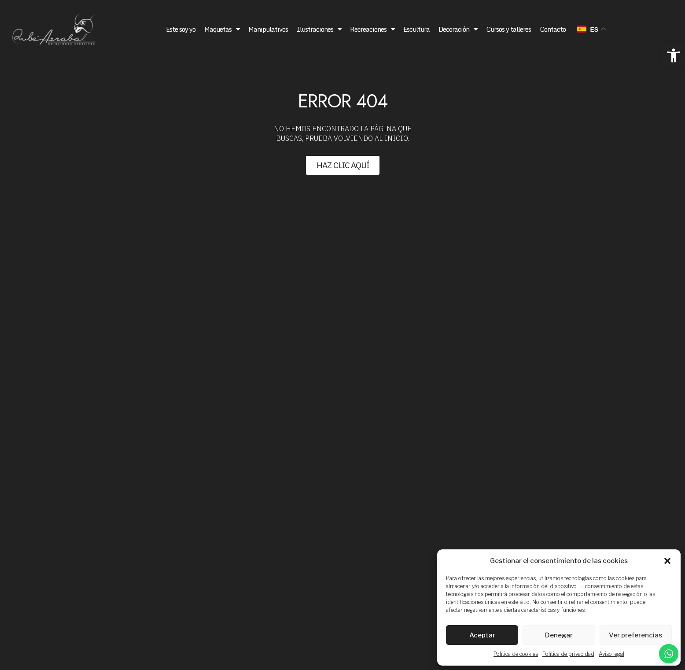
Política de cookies (515, 654)
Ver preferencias (635, 635)
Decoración (457, 29)
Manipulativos (268, 29)
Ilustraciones (319, 29)
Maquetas (221, 29)
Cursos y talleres (508, 29)
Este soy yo (180, 29)
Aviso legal (611, 654)
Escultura (416, 29)
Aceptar (482, 635)
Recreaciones (372, 29)
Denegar (559, 635)
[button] (673, 55)
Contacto (553, 29)
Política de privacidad (568, 654)
